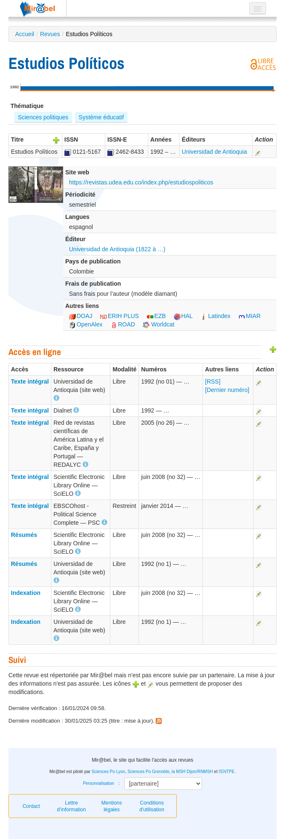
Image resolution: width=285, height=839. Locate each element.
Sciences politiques (43, 117)
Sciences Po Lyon (108, 771)
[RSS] (213, 381)
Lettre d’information (71, 806)
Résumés (24, 534)
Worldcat (158, 324)
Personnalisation (98, 783)
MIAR (249, 316)
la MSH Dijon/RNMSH (192, 771)
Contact (31, 806)
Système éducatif (101, 117)
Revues (50, 34)
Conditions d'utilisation (151, 806)
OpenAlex (85, 324)
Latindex (215, 316)
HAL (183, 316)
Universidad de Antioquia (214, 151)
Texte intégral (30, 381)
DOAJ (80, 316)
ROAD (122, 324)
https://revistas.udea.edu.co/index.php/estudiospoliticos (141, 182)
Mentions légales (111, 806)
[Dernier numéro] (227, 390)
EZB (156, 316)
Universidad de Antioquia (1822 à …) (117, 249)
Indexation (25, 592)
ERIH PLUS (119, 316)
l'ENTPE (226, 771)
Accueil (24, 34)
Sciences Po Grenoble (149, 771)
